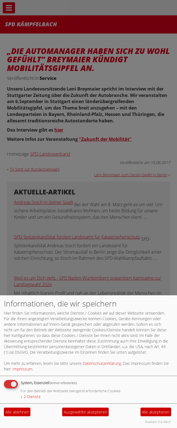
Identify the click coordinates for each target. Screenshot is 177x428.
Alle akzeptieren (155, 412)
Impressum (22, 369)
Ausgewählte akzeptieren (85, 412)
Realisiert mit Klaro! (158, 422)
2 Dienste (31, 396)
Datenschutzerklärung (102, 363)
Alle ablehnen (17, 412)
